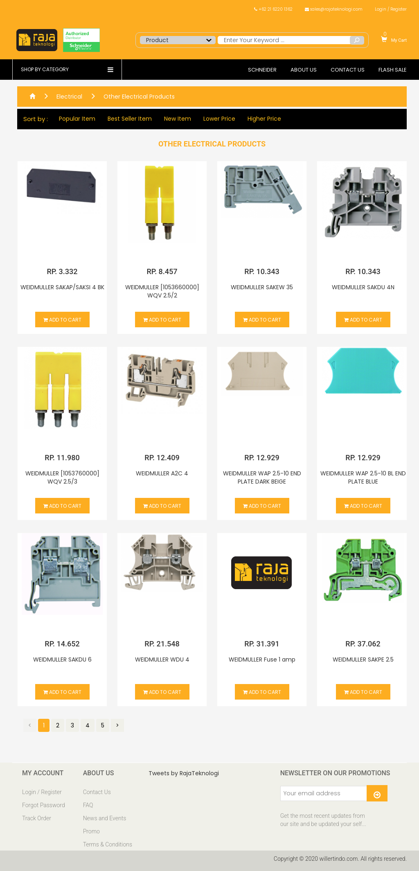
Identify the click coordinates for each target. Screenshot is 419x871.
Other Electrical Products (139, 96)
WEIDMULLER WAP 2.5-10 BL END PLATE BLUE (363, 477)
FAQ (88, 805)
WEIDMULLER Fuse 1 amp (262, 659)
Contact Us (97, 792)
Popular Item (76, 119)
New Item (176, 119)
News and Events (104, 818)
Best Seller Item (128, 119)
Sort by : (34, 119)
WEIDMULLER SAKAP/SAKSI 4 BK (62, 287)
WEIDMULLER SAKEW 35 (262, 287)
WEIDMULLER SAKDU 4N (363, 287)
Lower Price (218, 119)
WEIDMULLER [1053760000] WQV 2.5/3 (62, 477)
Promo (91, 831)
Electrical (69, 96)
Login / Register (391, 9)
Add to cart (62, 319)
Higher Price (263, 119)
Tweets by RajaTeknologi (184, 773)
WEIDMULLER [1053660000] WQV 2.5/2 (162, 291)
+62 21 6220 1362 (273, 9)
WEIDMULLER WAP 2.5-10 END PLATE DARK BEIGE (262, 477)
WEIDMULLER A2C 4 (162, 473)
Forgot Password (43, 805)
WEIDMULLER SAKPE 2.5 (363, 659)
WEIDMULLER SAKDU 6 (62, 659)
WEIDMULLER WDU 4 (162, 659)
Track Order (36, 818)
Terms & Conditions (107, 844)
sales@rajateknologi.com (334, 9)
